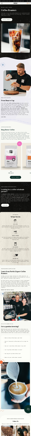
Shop (28, 3)
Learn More (3, 116)
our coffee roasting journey (13, 103)
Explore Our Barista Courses (7, 289)
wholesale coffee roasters (8, 194)
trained (22, 108)
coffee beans (18, 106)
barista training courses (18, 197)
